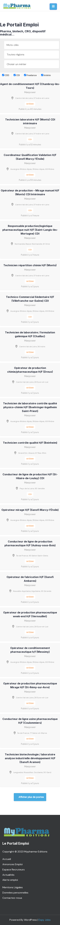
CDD (5, 75)
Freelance (30, 75)
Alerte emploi (10, 880)
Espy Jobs (45, 919)
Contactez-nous (12, 898)
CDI (17, 75)
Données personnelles (15, 892)
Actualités (8, 874)
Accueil (6, 859)
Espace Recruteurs (13, 869)
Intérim (46, 75)
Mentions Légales (12, 887)
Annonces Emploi (12, 864)
